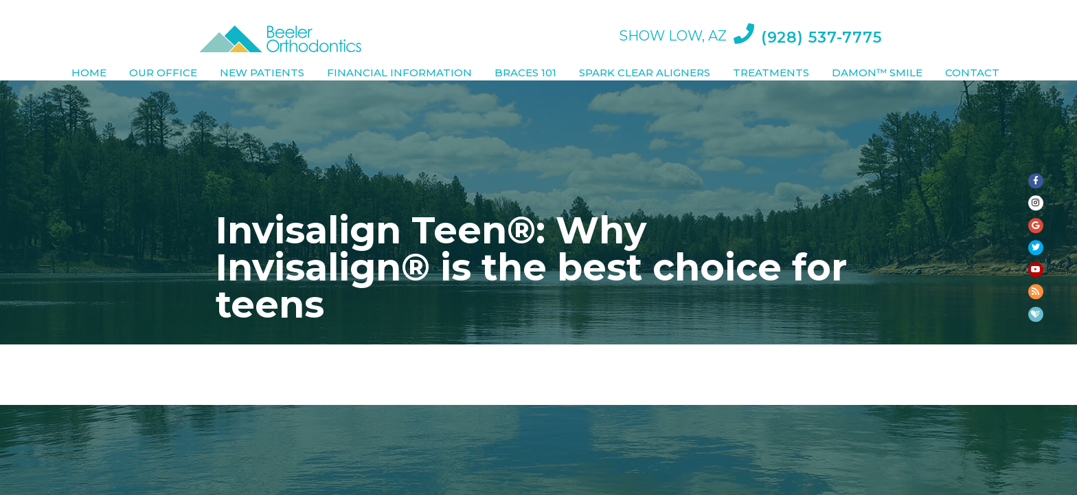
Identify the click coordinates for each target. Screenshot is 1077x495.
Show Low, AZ (670, 20)
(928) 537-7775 (808, 16)
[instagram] (1035, 143)
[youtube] (1035, 299)
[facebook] (1035, 90)
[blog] (1035, 352)
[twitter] (1035, 247)
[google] (1035, 195)
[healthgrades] (1035, 404)
